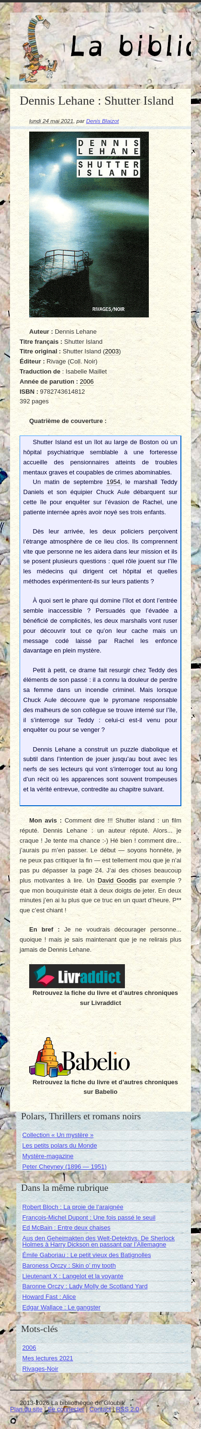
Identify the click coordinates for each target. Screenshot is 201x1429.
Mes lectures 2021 (47, 1358)
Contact (100, 1409)
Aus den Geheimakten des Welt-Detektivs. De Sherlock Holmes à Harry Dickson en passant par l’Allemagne (98, 1241)
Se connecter (66, 1409)
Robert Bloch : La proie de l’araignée (72, 1207)
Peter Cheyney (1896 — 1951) (64, 1166)
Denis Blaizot (102, 121)
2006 (29, 1347)
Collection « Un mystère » (58, 1134)
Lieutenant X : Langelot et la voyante (72, 1276)
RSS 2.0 (127, 1409)
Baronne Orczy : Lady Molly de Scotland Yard (85, 1286)
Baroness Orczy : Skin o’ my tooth (69, 1265)
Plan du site (26, 1409)
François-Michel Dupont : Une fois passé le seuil (89, 1217)
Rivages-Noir (40, 1368)
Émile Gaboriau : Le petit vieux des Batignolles (86, 1255)
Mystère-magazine (48, 1156)
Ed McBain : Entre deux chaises (66, 1227)
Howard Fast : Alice (49, 1296)
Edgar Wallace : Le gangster (61, 1307)
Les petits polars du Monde (59, 1145)
